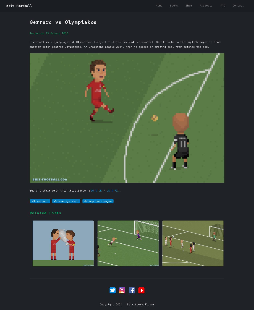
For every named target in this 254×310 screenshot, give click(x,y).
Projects (206, 5)
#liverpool (40, 201)
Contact (238, 5)
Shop (189, 5)
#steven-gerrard (66, 201)
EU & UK (96, 190)
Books (174, 5)
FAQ (222, 5)
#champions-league (98, 201)
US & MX (112, 190)
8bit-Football (19, 6)
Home (159, 5)
